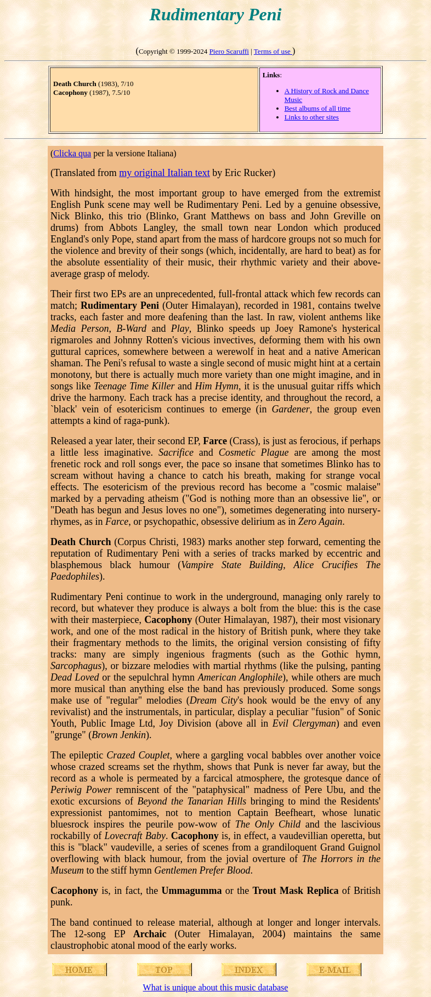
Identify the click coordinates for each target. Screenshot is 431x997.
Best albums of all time (318, 108)
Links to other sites (312, 117)
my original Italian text (164, 172)
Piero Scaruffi (229, 51)
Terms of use (273, 51)
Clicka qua (72, 153)
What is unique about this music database (215, 987)
